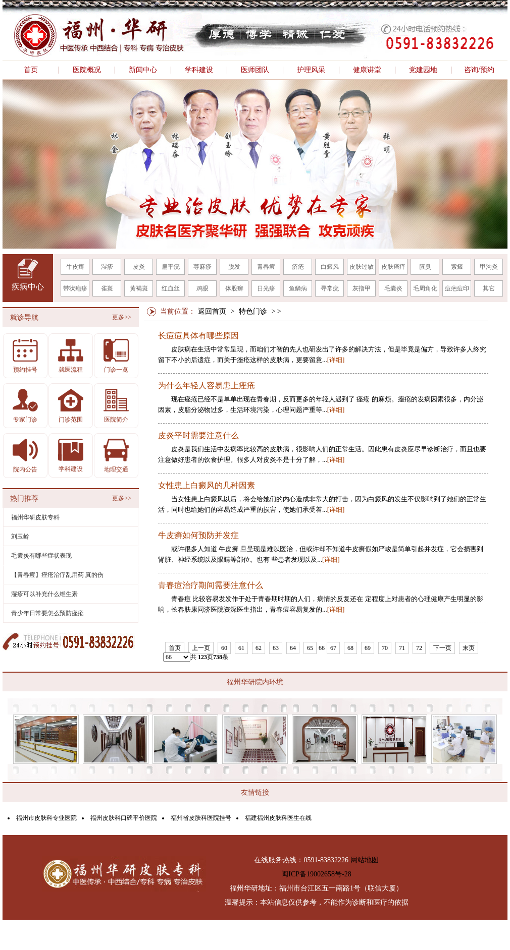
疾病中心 (28, 286)
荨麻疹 (202, 266)
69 (368, 647)
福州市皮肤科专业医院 (46, 817)
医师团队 (255, 70)
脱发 (234, 266)
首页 (31, 70)
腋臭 (425, 266)
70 (385, 647)
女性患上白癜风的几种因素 (206, 486)
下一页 (442, 647)
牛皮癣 (75, 266)
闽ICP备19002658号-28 (316, 874)
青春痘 (266, 266)
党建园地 (423, 70)
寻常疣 (330, 288)
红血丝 (171, 288)
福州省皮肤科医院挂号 (201, 817)
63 (276, 647)
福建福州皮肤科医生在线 (278, 817)
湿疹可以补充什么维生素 (44, 594)
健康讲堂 (367, 70)
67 (333, 647)
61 (241, 647)
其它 (489, 288)
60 (224, 647)
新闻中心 (143, 70)
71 (402, 647)
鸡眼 (202, 288)
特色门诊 (253, 311)
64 (293, 647)
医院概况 (87, 70)
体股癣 (234, 288)
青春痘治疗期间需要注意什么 (210, 585)
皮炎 (139, 266)
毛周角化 (425, 288)
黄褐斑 (139, 288)
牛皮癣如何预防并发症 (198, 535)
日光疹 (266, 288)
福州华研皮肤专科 (35, 517)
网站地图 (364, 860)
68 (350, 647)
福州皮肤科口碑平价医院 (123, 817)
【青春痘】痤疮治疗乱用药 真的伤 (57, 574)
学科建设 (199, 70)
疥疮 (298, 266)
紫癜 (457, 266)
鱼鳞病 (298, 288)
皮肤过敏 (361, 266)
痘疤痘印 (457, 288)
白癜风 (330, 266)
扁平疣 (171, 266)
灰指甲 (361, 288)
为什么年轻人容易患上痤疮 (206, 386)
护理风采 (311, 70)
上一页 (201, 647)
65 (310, 647)
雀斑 (107, 288)
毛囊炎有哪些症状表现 (41, 555)
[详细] (336, 360)
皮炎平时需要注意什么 (198, 436)
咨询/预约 (479, 70)
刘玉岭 (20, 536)
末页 (469, 647)
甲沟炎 (489, 266)
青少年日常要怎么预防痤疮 (47, 613)
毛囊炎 (393, 288)
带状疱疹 (75, 288)
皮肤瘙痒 (393, 266)
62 (259, 647)
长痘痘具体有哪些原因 (198, 336)
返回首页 (212, 311)
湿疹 (107, 266)
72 (419, 647)
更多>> (121, 317)
